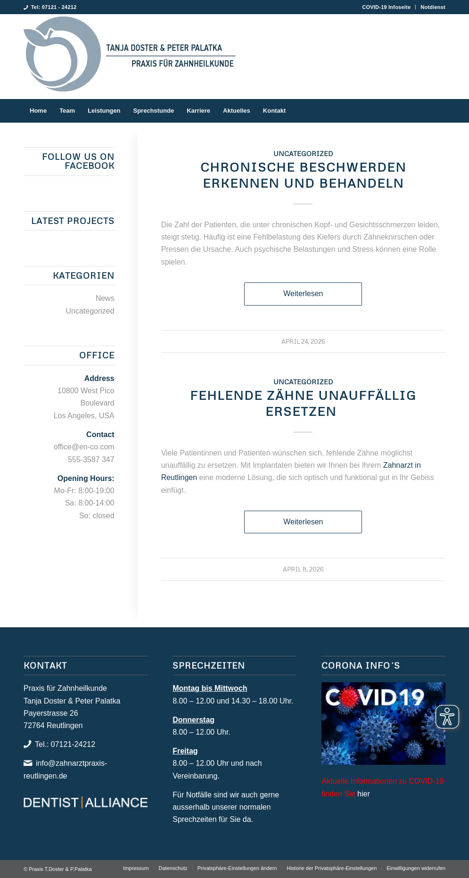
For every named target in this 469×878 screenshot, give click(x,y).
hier (363, 794)
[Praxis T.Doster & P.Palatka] (130, 56)
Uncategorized (303, 153)
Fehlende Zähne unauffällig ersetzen (303, 403)
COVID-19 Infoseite (386, 7)
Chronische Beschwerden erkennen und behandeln (303, 175)
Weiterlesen (303, 294)
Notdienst (432, 7)
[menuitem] (386, 7)
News (105, 298)
